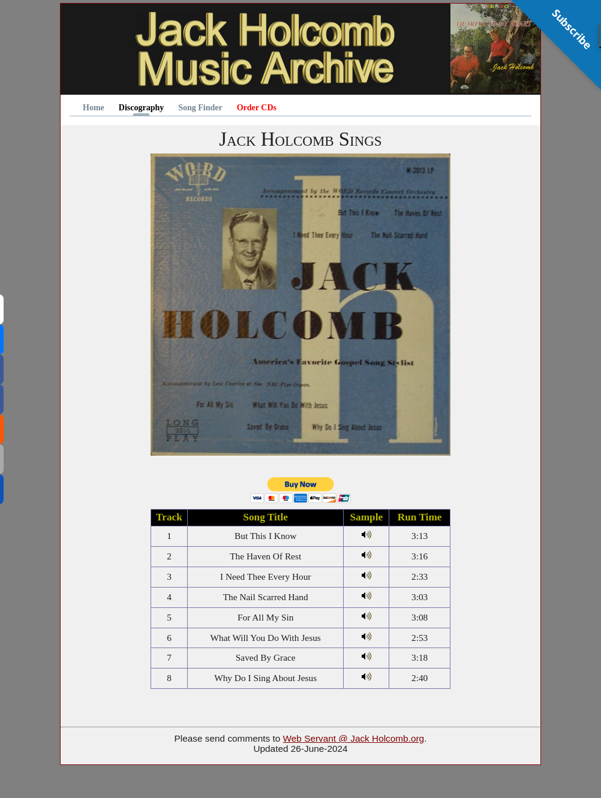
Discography (141, 108)
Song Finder (200, 108)
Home (93, 108)
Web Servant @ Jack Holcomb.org (354, 738)
